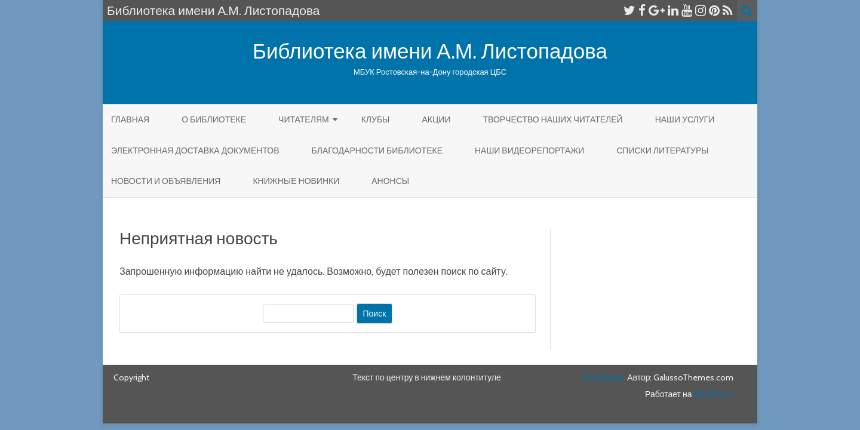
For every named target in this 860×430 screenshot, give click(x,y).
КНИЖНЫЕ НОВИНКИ (296, 181)
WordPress (712, 394)
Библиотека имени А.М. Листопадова (430, 51)
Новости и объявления (165, 181)
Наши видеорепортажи (529, 150)
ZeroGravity (603, 377)
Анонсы (390, 181)
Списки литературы (662, 150)
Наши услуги (685, 119)
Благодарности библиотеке (377, 150)
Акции (436, 119)
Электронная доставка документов (195, 150)
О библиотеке (214, 119)
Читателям (303, 119)
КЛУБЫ (375, 119)
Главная (130, 119)
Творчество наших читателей (552, 119)
